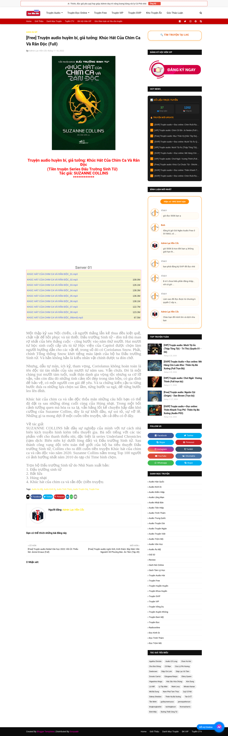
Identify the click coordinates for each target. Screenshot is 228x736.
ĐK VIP (185, 731)
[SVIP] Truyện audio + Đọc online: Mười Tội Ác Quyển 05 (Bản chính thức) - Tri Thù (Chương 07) (176, 142)
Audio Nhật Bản (156, 502)
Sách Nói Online (156, 565)
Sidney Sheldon (155, 697)
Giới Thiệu (39, 21)
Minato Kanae (189, 687)
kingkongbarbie (155, 707)
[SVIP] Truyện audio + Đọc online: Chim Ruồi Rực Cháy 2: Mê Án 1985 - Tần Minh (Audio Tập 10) (176, 176)
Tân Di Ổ (188, 697)
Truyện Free (94, 489)
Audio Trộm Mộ (156, 539)
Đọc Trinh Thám (156, 638)
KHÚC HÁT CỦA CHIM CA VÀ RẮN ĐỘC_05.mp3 (53, 296)
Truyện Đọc (154, 622)
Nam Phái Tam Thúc (171, 692)
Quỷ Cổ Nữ (187, 692)
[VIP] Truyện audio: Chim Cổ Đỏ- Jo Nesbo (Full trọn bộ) (176, 130)
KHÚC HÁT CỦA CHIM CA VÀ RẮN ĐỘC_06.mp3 (53, 301)
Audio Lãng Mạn (156, 497)
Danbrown (153, 671)
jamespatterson (184, 702)
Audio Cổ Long (171, 661)
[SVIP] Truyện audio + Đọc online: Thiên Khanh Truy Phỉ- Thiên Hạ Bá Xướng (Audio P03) (176, 170)
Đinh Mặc (153, 712)
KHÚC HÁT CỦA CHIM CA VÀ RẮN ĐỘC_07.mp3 (53, 307)
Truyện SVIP (154, 596)
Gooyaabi (74, 731)
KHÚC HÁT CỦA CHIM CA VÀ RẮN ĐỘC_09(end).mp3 (55, 317)
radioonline (154, 627)
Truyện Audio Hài (157, 575)
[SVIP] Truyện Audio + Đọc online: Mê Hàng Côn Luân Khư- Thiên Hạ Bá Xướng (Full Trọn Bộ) (176, 153)
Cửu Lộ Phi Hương (182, 666)
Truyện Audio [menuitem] (53, 12)
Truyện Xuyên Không (158, 612)
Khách (164, 210)
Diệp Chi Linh (166, 671)
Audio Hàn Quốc (156, 481)
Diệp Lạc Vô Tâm (182, 671)
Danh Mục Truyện (54, 21)
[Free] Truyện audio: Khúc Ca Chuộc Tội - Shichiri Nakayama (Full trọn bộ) (176, 164)
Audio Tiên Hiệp (156, 508)
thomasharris (185, 707)
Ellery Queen (186, 676)
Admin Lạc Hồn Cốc (38, 50)
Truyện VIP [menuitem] (117, 12)
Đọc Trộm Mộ (155, 643)
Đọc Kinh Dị (154, 633)
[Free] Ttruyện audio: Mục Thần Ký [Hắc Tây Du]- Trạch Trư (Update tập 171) (176, 136)
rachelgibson (171, 707)
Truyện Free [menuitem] (100, 12)
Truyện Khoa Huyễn (158, 591)
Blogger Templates (45, 731)
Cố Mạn (168, 666)
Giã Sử (152, 554)
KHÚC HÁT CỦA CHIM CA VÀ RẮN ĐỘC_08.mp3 (53, 312)
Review (152, 560)
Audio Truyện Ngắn (158, 528)
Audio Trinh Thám (64, 489)
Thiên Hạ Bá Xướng (173, 697)
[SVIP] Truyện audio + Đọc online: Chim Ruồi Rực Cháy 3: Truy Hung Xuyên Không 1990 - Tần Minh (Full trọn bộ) (176, 125)
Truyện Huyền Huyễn (158, 586)
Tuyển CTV (69, 21)
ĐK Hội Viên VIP (84, 21)
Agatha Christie (155, 661)
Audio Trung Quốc (157, 518)
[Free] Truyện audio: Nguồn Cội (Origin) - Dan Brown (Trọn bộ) (179, 394)
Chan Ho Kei (186, 661)
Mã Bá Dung (154, 692)
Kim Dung (190, 681)
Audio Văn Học (156, 544)
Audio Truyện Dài (80, 489)
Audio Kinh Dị (49, 489)
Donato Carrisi (155, 676)
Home (28, 21)
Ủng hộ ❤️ (154, 3)
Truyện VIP (154, 601)
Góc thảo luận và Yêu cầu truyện (108, 21)
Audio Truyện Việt (157, 534)
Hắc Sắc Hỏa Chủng (174, 681)
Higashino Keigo (155, 681)
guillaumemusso (167, 702)
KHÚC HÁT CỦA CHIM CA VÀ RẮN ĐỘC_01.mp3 (53, 274)
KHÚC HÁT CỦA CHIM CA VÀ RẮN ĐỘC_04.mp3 (53, 290)
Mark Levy (176, 687)
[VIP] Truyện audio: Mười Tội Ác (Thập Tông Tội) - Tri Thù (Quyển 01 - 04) (176, 147)
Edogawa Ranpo (171, 676)
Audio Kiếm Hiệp (157, 492)
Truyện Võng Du (156, 606)
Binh (163, 225)
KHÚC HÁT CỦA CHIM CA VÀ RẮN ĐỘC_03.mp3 (53, 285)
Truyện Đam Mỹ (156, 617)
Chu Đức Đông (155, 666)
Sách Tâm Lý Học (157, 570)
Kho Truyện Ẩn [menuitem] (154, 12)
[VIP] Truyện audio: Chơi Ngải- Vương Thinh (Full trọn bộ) (176, 159)
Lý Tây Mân (163, 687)
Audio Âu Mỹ (37, 489)
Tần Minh (153, 702)
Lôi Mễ (152, 687)
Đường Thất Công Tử (169, 712)
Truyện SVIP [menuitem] (134, 12)
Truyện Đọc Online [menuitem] (77, 12)
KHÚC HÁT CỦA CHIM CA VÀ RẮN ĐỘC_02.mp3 (53, 279)
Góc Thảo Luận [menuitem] (175, 12)
